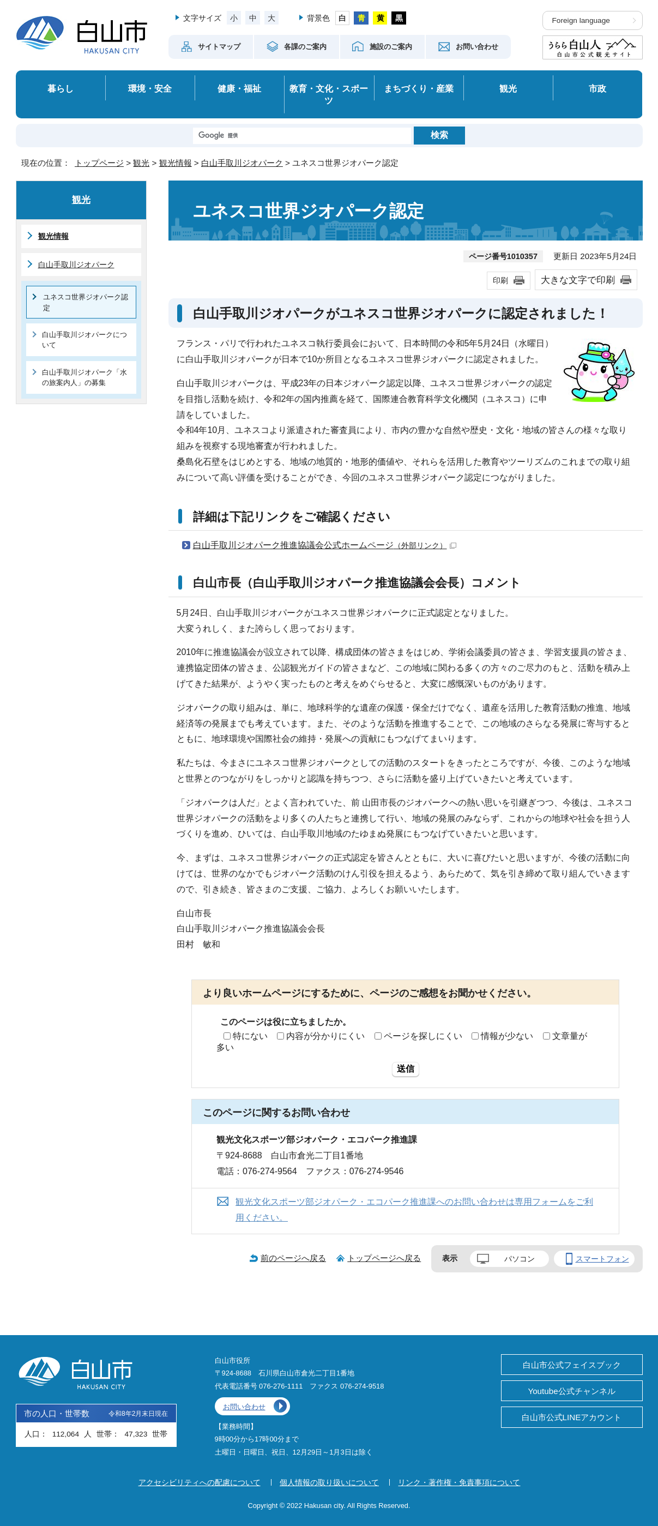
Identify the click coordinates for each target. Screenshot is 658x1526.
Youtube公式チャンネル (571, 1391)
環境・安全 (150, 88)
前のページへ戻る (293, 1258)
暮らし (60, 88)
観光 (508, 88)
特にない (250, 1036)
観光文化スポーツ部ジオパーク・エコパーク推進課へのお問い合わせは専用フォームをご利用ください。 (414, 1209)
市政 (597, 88)
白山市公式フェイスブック (572, 1364)
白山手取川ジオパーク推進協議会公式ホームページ (324, 545)
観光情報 (175, 162)
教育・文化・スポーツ (328, 94)
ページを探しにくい (423, 1036)
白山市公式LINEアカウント (572, 1417)
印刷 (500, 280)
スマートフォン (602, 1258)
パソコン (519, 1258)
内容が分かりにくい (325, 1036)
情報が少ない (507, 1036)
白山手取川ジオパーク (242, 162)
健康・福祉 (239, 88)
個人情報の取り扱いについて (329, 1482)
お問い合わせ (244, 1407)
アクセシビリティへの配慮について (199, 1482)
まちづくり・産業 (419, 88)
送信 (405, 1068)
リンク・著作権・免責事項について (459, 1482)
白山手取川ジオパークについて (84, 340)
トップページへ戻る (384, 1258)
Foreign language (581, 20)
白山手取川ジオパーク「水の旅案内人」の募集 (84, 377)
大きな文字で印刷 (578, 279)
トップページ (99, 162)
